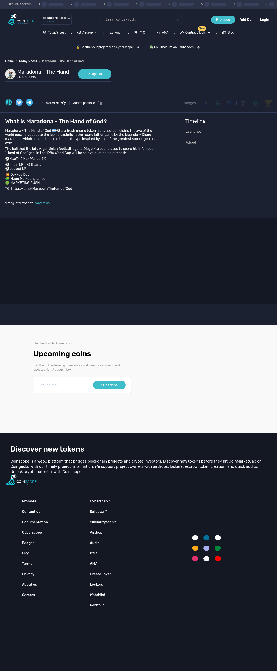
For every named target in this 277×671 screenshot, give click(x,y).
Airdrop (96, 532)
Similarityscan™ (103, 522)
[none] (88, 33)
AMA (93, 564)
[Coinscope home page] (21, 19)
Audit (94, 543)
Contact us (31, 512)
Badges (190, 103)
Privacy (28, 574)
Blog (26, 553)
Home (9, 61)
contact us (42, 203)
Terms (27, 564)
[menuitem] (54, 33)
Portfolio (97, 605)
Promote (223, 20)
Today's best (28, 61)
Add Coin (247, 20)
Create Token (101, 574)
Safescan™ (99, 512)
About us (29, 584)
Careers (28, 595)
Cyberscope (32, 532)
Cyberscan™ (100, 501)
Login (264, 20)
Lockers (96, 584)
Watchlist (97, 595)
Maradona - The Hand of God (63, 61)
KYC (93, 553)
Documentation (35, 522)
